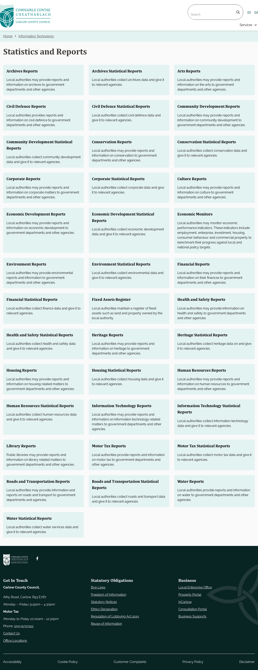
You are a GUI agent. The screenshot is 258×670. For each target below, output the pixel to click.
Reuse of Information (106, 624)
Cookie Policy (68, 662)
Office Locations (15, 641)
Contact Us (11, 633)
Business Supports (192, 616)
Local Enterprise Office (195, 587)
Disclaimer (247, 662)
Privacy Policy (192, 662)
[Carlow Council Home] (15, 559)
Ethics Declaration (104, 609)
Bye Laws (98, 587)
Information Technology (36, 36)
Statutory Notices (104, 602)
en (249, 12)
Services (246, 25)
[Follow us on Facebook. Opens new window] (37, 558)
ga (256, 12)
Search (193, 7)
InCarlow (185, 602)
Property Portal (189, 595)
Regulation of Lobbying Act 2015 (115, 616)
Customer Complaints (130, 662)
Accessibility (12, 662)
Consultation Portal (192, 609)
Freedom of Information (108, 595)
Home (7, 36)
